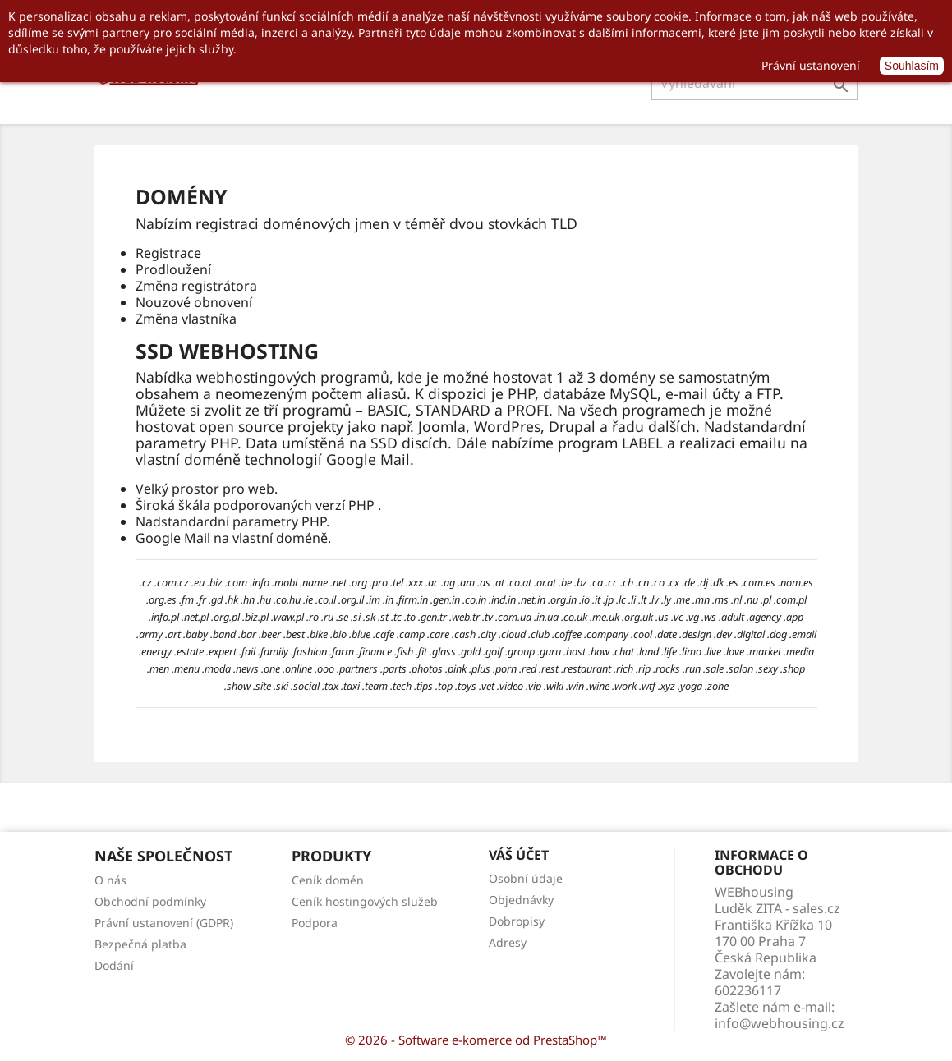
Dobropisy (517, 921)
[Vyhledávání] (754, 83)
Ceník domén (328, 880)
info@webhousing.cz (779, 1023)
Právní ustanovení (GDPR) (163, 922)
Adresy (508, 942)
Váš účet (519, 855)
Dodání (114, 965)
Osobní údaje (526, 878)
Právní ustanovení (810, 65)
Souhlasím (912, 65)
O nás (110, 880)
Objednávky (521, 899)
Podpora (315, 922)
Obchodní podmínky (150, 901)
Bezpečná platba (140, 944)
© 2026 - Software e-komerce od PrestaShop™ (476, 1039)
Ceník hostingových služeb (365, 901)
